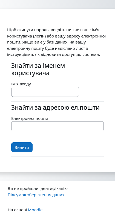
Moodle (35, 209)
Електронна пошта (29, 118)
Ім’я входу (21, 83)
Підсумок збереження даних (36, 194)
